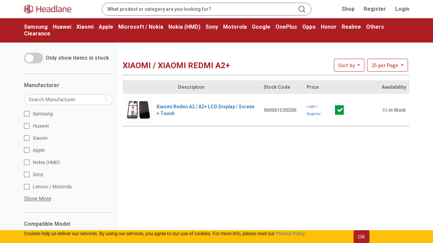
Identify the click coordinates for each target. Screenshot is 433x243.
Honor (329, 27)
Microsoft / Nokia (140, 27)
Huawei (62, 27)
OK (361, 236)
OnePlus (286, 27)
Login (402, 9)
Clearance (37, 33)
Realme (351, 27)
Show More (37, 198)
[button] (387, 65)
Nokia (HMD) (184, 27)
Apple (106, 27)
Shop (348, 9)
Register (375, 9)
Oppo (309, 27)
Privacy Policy (290, 233)
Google (261, 27)
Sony (212, 27)
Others (375, 27)
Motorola (235, 27)
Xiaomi (85, 27)
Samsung (36, 27)
